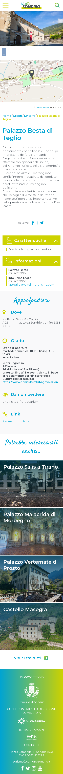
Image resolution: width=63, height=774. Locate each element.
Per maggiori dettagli (18, 390)
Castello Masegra (31, 595)
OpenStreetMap (43, 76)
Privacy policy (42, 766)
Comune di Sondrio (24, 766)
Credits (53, 766)
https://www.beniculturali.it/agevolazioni (31, 351)
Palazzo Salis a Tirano (31, 452)
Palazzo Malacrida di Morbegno (31, 500)
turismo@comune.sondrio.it (31, 730)
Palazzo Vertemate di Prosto (31, 547)
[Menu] (6, 6)
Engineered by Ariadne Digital (31, 771)
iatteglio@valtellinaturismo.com (31, 253)
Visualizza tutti (31, 626)
